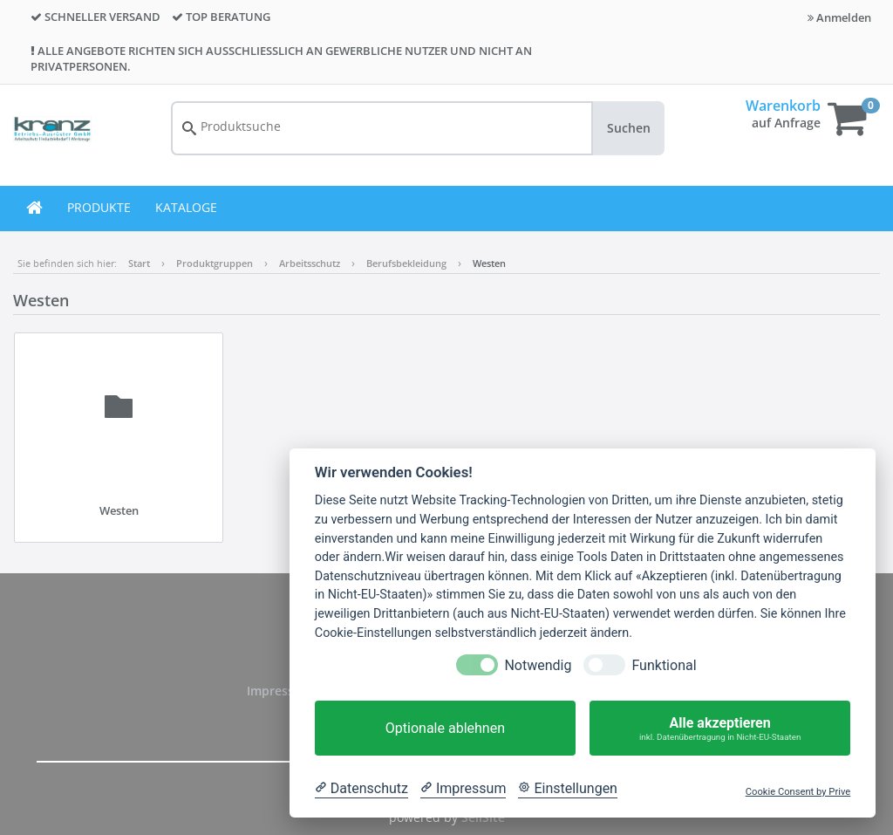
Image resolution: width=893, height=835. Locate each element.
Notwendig (537, 665)
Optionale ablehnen (445, 728)
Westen (489, 263)
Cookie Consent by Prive (798, 791)
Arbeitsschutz (309, 263)
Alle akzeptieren (720, 728)
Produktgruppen (214, 263)
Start (139, 263)
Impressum (282, 690)
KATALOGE (186, 207)
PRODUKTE (99, 207)
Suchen (629, 128)
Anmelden (839, 17)
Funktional (663, 665)
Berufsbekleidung (406, 263)
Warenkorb (783, 105)
